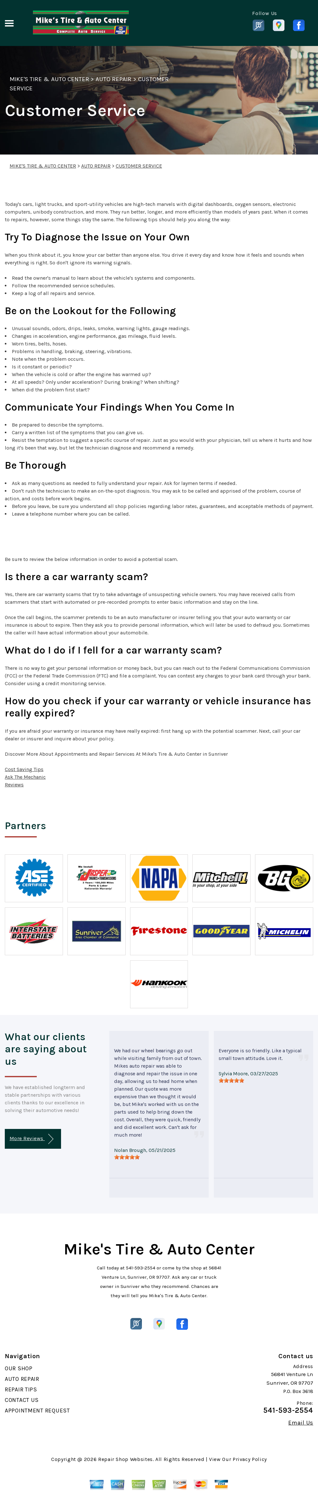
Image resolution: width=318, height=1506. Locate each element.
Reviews (14, 785)
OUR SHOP (19, 1368)
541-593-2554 (140, 1268)
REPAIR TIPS (21, 1389)
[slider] (127, 1157)
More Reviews (31, 1139)
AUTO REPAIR (113, 79)
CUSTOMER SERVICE (139, 166)
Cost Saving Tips (24, 769)
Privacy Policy (250, 1459)
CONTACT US (22, 1400)
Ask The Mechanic (25, 777)
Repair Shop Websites (125, 1459)
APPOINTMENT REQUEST (37, 1410)
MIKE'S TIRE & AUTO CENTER (49, 79)
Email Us (300, 1423)
